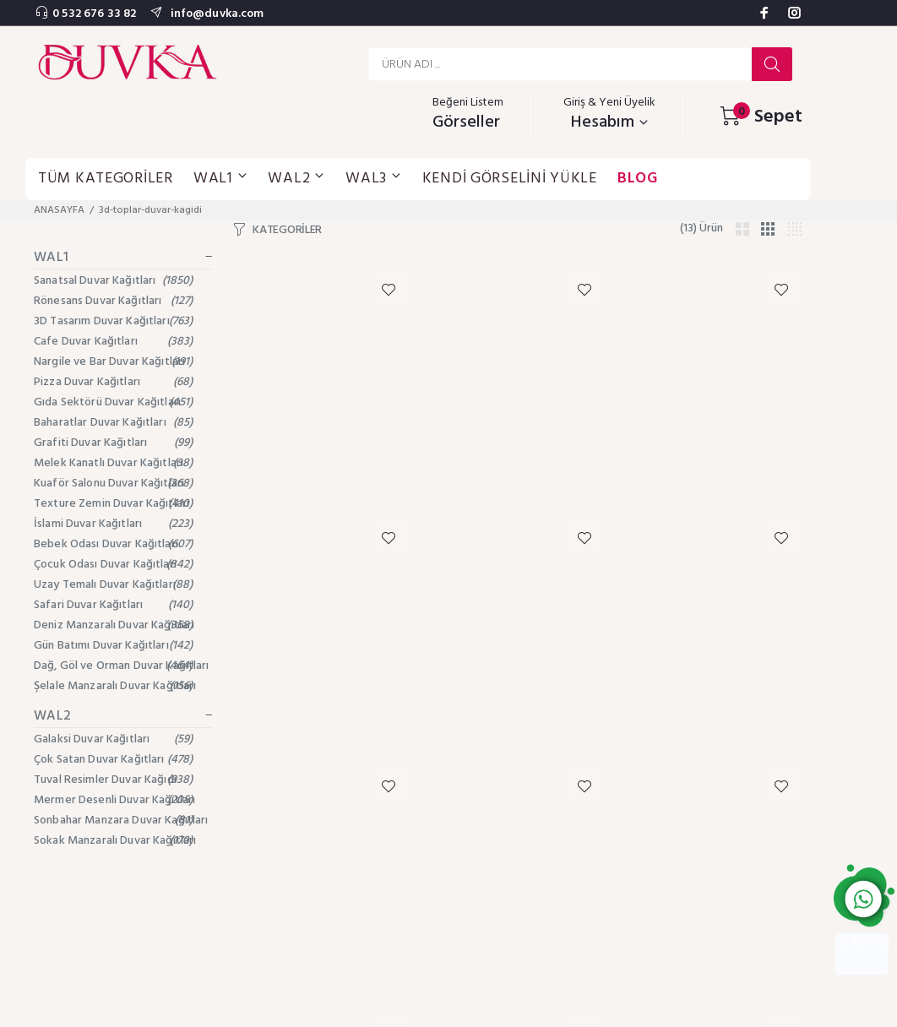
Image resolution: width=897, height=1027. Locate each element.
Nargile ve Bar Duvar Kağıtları (113, 362)
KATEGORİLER (287, 230)
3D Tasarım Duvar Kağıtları (113, 321)
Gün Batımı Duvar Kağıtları (113, 645)
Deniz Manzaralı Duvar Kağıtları (114, 625)
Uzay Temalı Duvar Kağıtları (113, 585)
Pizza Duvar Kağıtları (113, 382)
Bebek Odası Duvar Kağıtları (113, 544)
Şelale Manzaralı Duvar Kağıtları (115, 686)
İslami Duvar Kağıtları (113, 524)
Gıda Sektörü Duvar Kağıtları (113, 402)
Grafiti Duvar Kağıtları (113, 443)
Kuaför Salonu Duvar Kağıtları (113, 483)
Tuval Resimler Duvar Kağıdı (113, 780)
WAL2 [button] (296, 178)
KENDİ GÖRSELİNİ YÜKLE (509, 178)
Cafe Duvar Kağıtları (113, 341)
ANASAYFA (59, 210)
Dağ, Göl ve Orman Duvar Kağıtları (121, 666)
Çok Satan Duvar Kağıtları (113, 759)
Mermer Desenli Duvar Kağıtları (114, 800)
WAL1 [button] (220, 178)
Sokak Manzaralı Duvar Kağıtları (115, 840)
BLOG (637, 178)
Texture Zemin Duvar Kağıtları (113, 504)
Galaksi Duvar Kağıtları (113, 739)
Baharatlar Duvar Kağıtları (113, 422)
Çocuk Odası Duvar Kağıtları (113, 564)
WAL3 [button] (373, 178)
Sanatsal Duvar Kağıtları (113, 281)
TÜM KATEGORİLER (105, 178)
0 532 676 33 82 (94, 14)
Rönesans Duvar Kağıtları (113, 301)
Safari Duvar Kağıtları (113, 605)
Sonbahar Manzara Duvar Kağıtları (121, 820)
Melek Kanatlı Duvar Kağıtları (113, 463)
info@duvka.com (215, 14)
